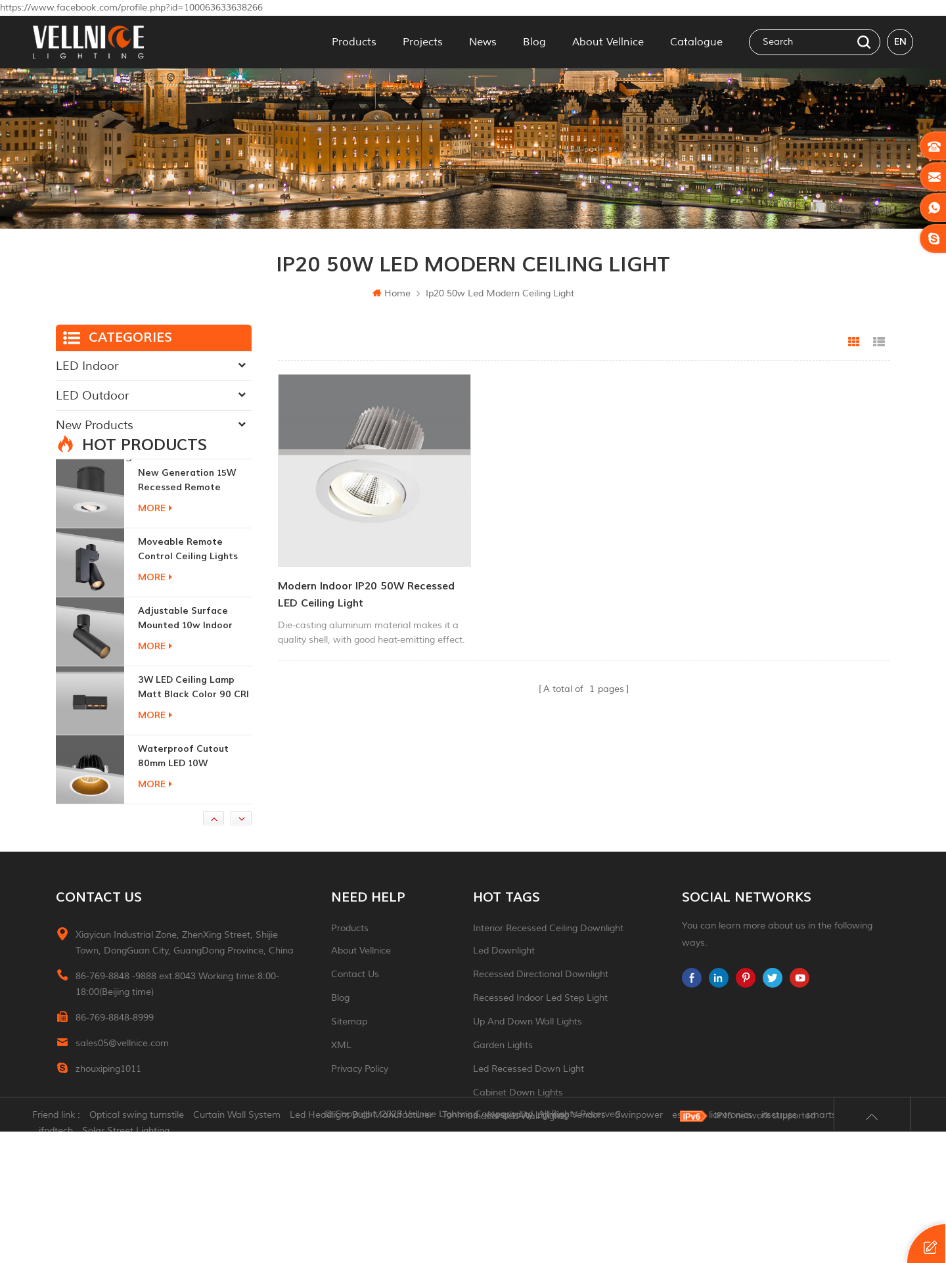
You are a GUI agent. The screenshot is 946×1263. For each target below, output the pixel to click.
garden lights (503, 1101)
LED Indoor (87, 366)
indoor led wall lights (520, 1172)
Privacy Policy (359, 1125)
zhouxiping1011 (108, 1125)
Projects (423, 42)
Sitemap (349, 1078)
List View (879, 342)
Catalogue (696, 42)
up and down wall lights (527, 1078)
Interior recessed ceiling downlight (548, 984)
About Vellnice (608, 42)
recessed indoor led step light (540, 1054)
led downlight (504, 1007)
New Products (94, 425)
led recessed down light (528, 1125)
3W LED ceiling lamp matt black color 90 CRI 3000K (193, 744)
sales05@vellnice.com (122, 1099)
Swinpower (640, 1246)
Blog (534, 42)
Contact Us (355, 1030)
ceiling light (499, 1196)
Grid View (854, 342)
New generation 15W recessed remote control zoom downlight (194, 537)
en (900, 41)
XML (341, 1101)
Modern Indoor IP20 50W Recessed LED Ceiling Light (366, 591)
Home (391, 293)
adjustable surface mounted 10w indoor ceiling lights (185, 675)
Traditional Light (100, 455)
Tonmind (461, 1246)
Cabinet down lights (518, 1149)
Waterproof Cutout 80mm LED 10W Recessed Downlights (187, 813)
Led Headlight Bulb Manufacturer (362, 1246)
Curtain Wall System (237, 1246)
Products (354, 42)
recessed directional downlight (540, 1030)
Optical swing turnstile (137, 1246)
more (155, 565)
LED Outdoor (92, 395)
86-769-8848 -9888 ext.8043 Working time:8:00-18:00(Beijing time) (177, 1040)
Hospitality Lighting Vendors (547, 1246)
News (483, 42)
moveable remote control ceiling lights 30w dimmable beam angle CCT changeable (191, 606)
